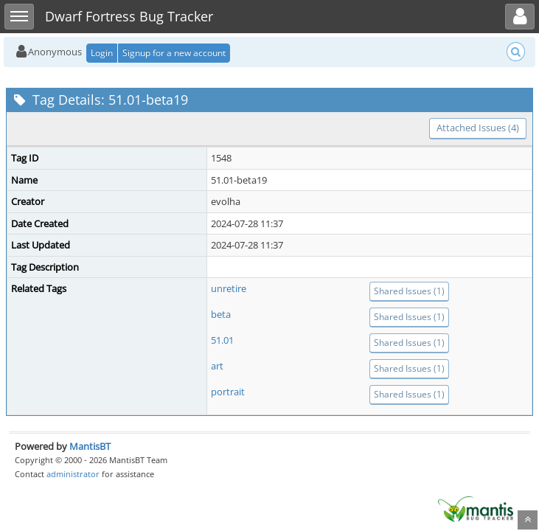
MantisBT (90, 446)
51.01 (222, 340)
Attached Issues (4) (478, 127)
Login (102, 52)
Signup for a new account (174, 52)
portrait (228, 391)
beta (221, 314)
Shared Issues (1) (409, 291)
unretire (228, 288)
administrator (73, 473)
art (217, 365)
